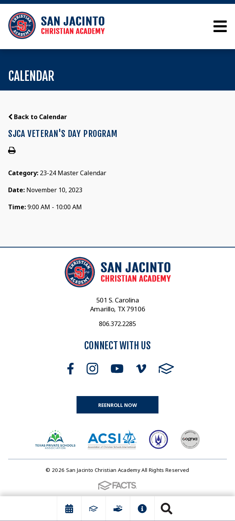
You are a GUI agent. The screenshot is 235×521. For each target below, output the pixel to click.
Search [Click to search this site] (166, 508)
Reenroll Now (117, 404)
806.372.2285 (117, 323)
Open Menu (220, 26)
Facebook (70, 368)
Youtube (117, 368)
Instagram (92, 368)
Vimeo (141, 368)
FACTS (166, 368)
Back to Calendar (37, 117)
